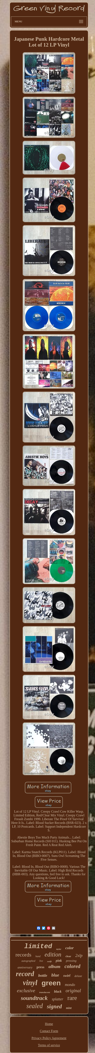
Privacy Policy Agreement (49, 1038)
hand (37, 956)
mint (68, 1008)
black (58, 991)
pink (59, 960)
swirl (66, 976)
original (73, 990)
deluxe (78, 976)
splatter (57, 999)
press (40, 967)
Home (49, 1024)
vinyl (30, 983)
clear (68, 956)
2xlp (78, 955)
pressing (71, 960)
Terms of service (49, 1045)
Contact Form (49, 1031)
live (41, 960)
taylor (58, 949)
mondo (70, 985)
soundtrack (34, 998)
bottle (42, 975)
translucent (44, 992)
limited (38, 946)
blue (55, 975)
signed (54, 1006)
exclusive (26, 990)
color (69, 948)
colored (72, 966)
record (25, 974)
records (24, 955)
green (51, 983)
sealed (34, 1006)
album (54, 966)
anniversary (25, 967)
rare (72, 997)
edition (53, 954)
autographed (28, 960)
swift (49, 961)
